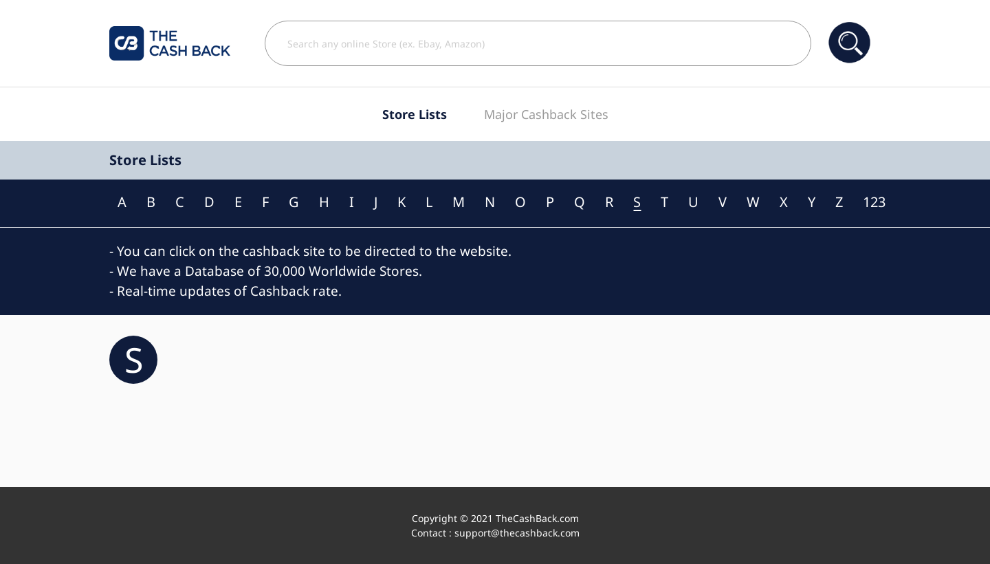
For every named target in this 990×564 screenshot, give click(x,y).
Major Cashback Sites (546, 114)
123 (874, 202)
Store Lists (414, 114)
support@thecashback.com (517, 532)
